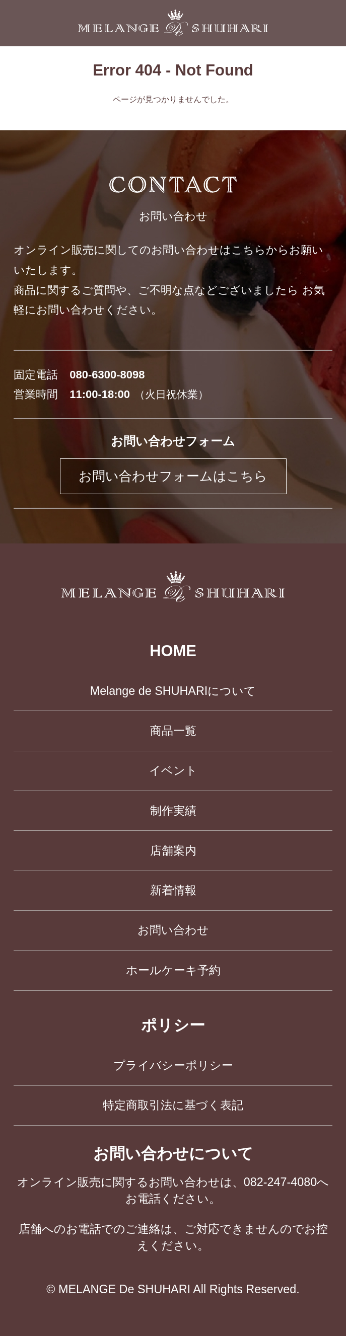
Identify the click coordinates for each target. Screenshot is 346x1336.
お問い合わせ (173, 929)
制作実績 (173, 810)
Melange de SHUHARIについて (173, 690)
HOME (173, 651)
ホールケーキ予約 (173, 970)
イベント (173, 770)
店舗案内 (173, 850)
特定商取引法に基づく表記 (173, 1105)
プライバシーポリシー (173, 1065)
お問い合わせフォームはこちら (173, 476)
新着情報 (173, 890)
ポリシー (173, 1025)
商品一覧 (173, 730)
